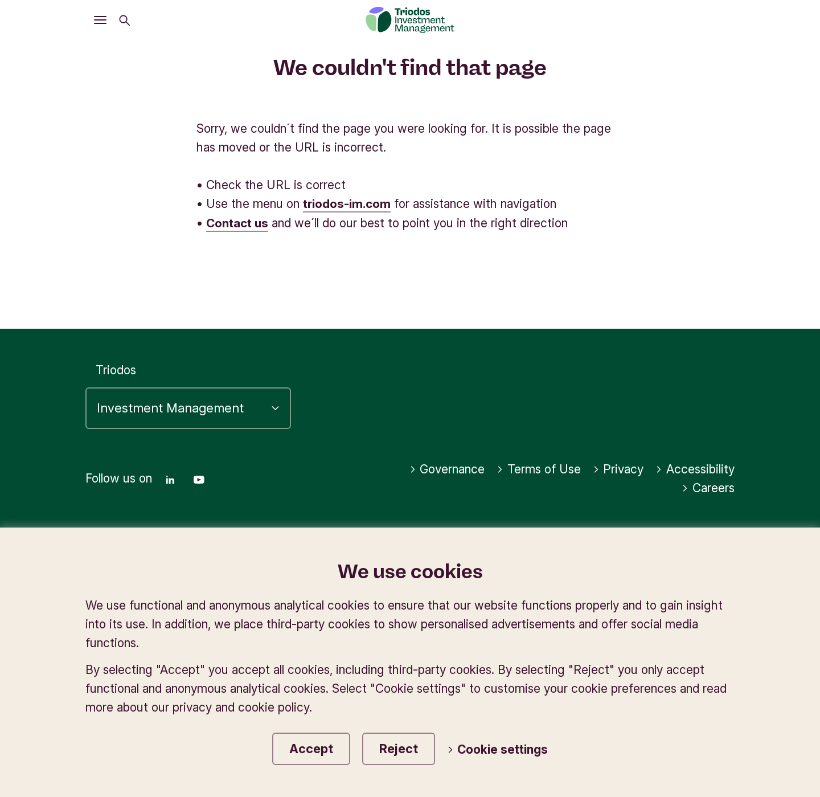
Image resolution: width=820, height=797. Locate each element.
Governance (447, 468)
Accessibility (695, 468)
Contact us (237, 222)
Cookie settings (497, 750)
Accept (311, 748)
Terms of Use (539, 468)
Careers (708, 487)
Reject (398, 748)
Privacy (618, 468)
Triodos (116, 369)
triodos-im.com (347, 204)
